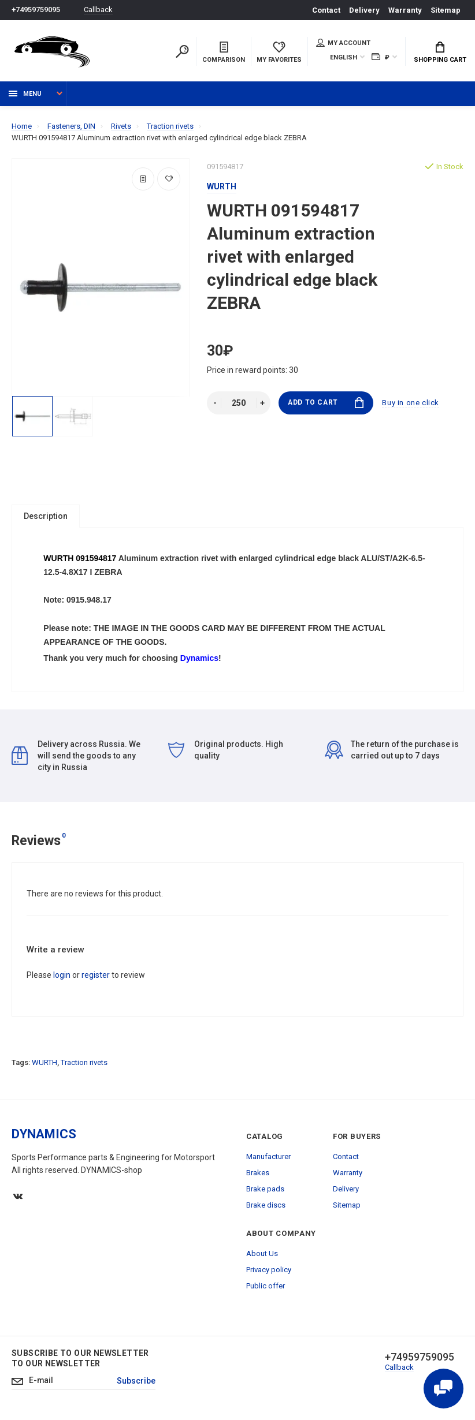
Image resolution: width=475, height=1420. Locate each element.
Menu (25, 94)
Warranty (405, 10)
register (95, 976)
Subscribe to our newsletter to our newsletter (80, 1359)
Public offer (265, 1287)
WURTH (44, 1063)
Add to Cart (325, 402)
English (343, 57)
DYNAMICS (44, 1135)
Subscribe (136, 1382)
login (61, 976)
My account (343, 43)
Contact (326, 10)
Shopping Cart (440, 52)
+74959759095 (36, 10)
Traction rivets (84, 1063)
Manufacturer (268, 1157)
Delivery (364, 10)
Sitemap (446, 10)
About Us (262, 1254)
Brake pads (265, 1190)
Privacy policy (268, 1270)
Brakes (257, 1173)
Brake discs (265, 1206)
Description (46, 516)
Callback (98, 10)
